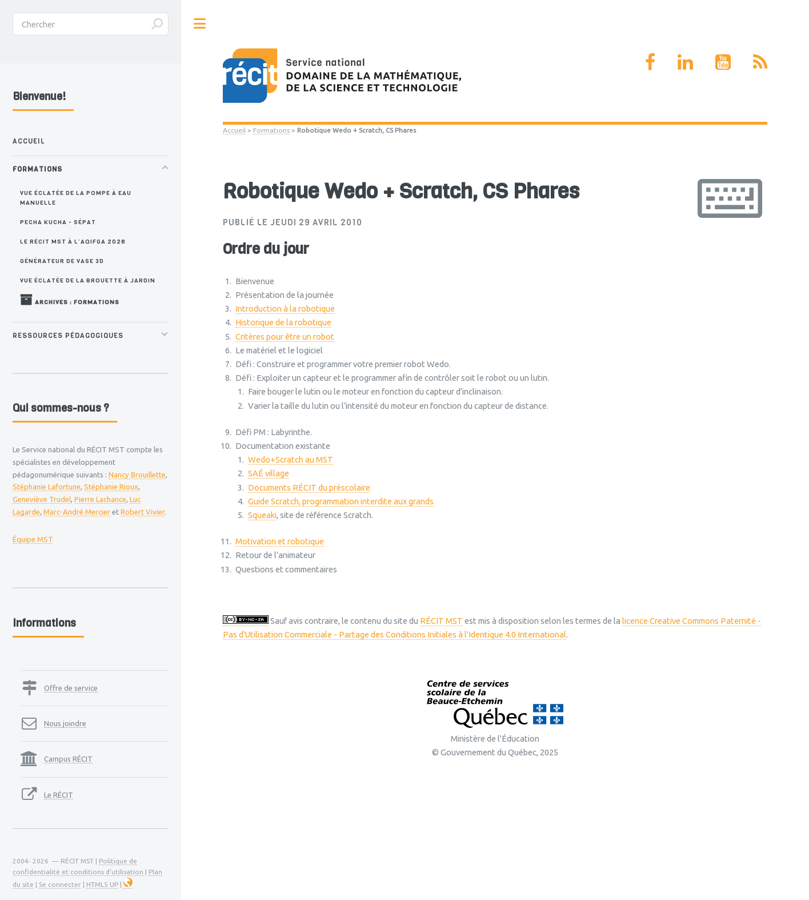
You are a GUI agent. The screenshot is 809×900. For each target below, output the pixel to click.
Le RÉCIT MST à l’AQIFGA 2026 (73, 241)
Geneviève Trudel (42, 499)
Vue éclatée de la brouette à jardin (87, 280)
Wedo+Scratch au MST (290, 459)
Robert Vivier (143, 512)
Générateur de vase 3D (62, 261)
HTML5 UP (102, 884)
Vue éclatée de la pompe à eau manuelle (75, 197)
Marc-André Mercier (76, 512)
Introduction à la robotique (285, 308)
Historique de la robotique (283, 322)
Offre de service (71, 688)
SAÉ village (268, 473)
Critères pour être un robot (284, 336)
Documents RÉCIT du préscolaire (309, 487)
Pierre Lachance (100, 499)
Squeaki (262, 515)
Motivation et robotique (279, 541)
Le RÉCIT (58, 795)
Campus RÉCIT (68, 759)
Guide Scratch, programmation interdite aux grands (341, 501)
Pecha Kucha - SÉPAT (58, 222)
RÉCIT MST (441, 621)
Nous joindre (65, 723)
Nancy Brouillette (137, 475)
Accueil (234, 130)
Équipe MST (33, 539)
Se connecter (60, 884)
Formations (271, 130)
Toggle (200, 23)
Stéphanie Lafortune (47, 487)
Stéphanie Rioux (111, 487)
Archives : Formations (69, 299)
